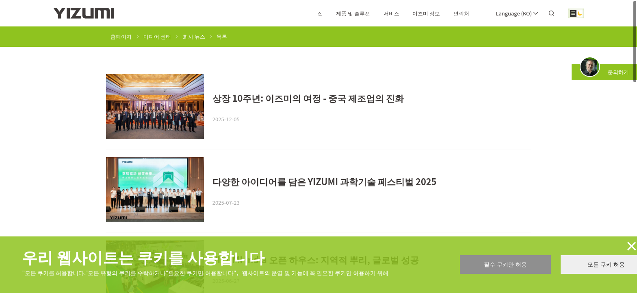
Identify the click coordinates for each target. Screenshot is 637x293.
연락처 (461, 13)
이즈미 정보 (426, 13)
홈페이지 (121, 36)
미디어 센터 (157, 36)
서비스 (391, 13)
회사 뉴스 (194, 36)
